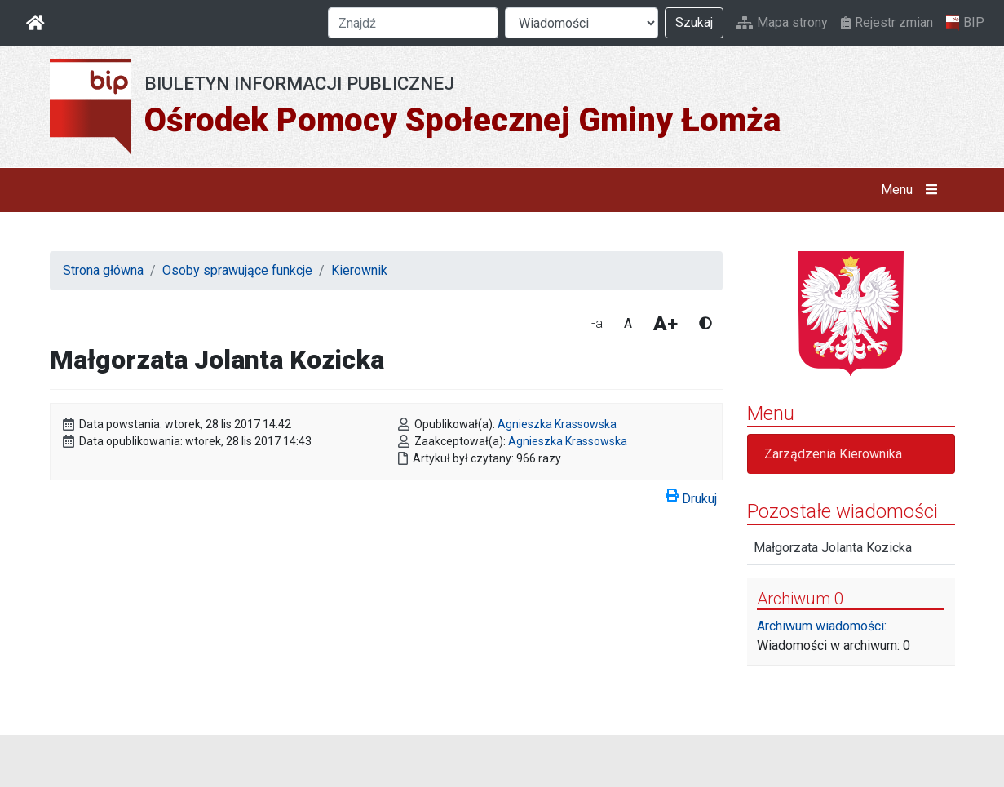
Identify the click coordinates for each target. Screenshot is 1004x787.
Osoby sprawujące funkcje (237, 270)
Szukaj (694, 22)
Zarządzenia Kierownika (833, 454)
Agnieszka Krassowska (557, 424)
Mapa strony (782, 22)
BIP (965, 23)
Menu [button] (912, 190)
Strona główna (103, 270)
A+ (665, 323)
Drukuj (691, 495)
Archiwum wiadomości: (822, 626)
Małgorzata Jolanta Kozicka (833, 547)
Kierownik (359, 270)
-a (597, 323)
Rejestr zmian (887, 22)
